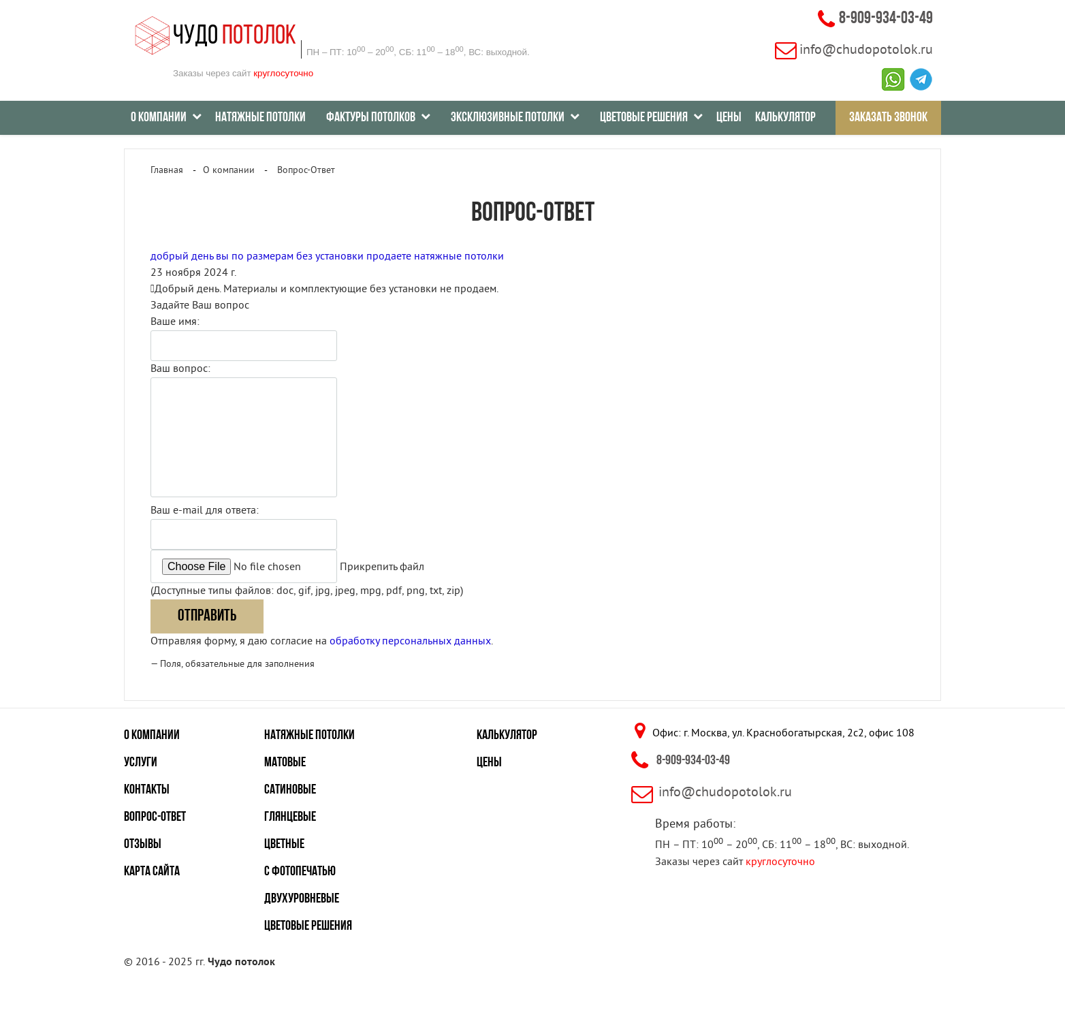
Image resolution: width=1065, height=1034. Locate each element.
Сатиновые (290, 790)
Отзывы (142, 844)
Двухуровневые (301, 899)
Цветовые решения (308, 926)
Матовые (285, 763)
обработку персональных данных (410, 641)
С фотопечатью (300, 872)
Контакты (147, 790)
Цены (729, 118)
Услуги (140, 763)
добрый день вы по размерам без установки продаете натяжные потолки (327, 257)
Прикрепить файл (382, 567)
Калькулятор (785, 118)
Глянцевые (290, 817)
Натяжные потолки (260, 118)
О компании (152, 735)
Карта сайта (152, 872)
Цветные (284, 844)
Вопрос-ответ (155, 817)
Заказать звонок (888, 118)
